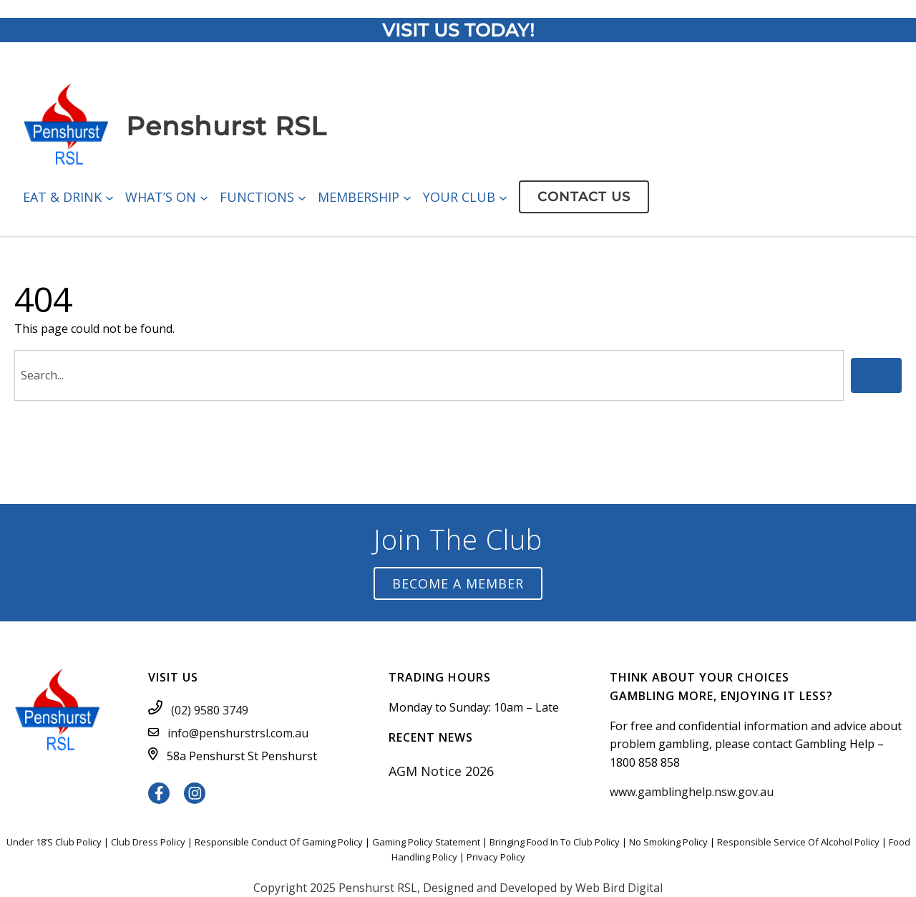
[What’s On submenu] (204, 197)
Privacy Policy (496, 856)
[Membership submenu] (407, 197)
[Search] (876, 375)
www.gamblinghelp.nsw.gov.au (692, 792)
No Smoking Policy (668, 841)
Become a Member (458, 583)
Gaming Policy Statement (426, 841)
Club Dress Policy (148, 841)
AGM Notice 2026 (441, 771)
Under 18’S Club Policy (54, 841)
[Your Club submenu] (503, 197)
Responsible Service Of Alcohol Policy (798, 841)
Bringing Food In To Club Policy (554, 841)
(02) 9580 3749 (209, 710)
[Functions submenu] (302, 197)
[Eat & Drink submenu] (109, 197)
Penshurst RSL (226, 126)
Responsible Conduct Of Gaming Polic (276, 841)
